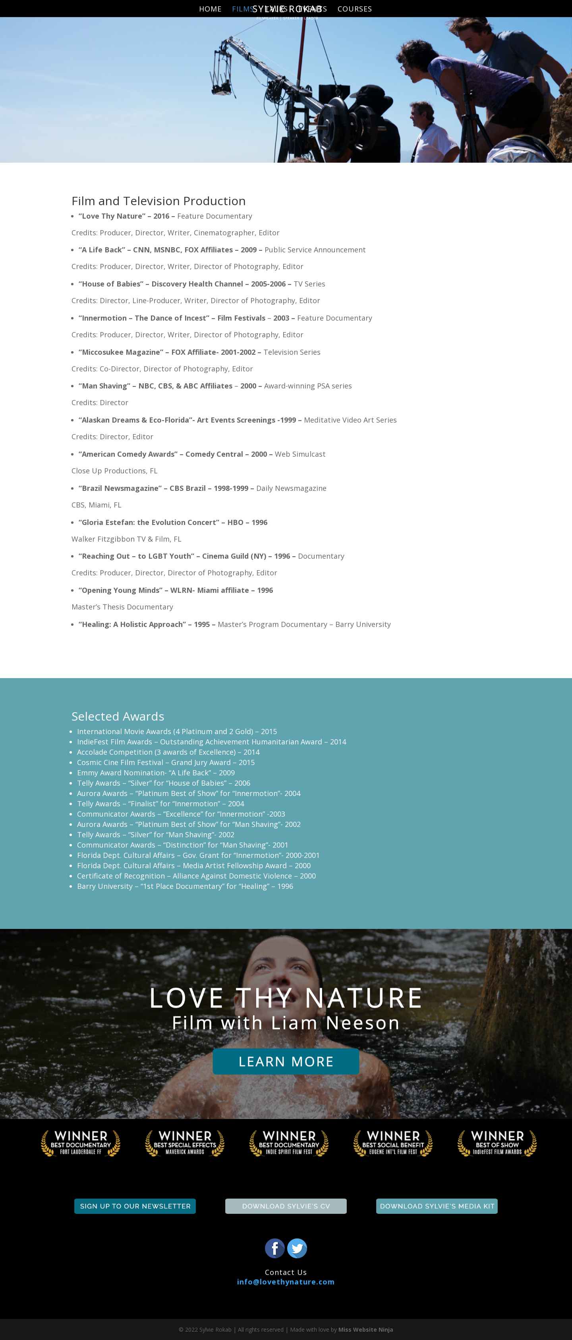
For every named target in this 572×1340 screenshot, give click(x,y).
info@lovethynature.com (286, 1281)
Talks (276, 9)
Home (210, 9)
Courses (355, 9)
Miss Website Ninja (365, 1329)
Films (243, 9)
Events (312, 9)
